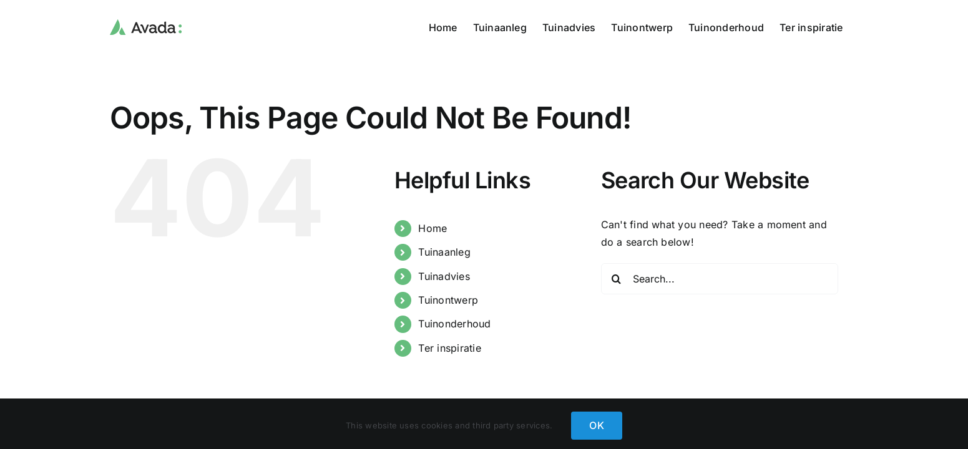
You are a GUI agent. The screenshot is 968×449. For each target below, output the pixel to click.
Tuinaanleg (444, 252)
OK (596, 425)
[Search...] (719, 278)
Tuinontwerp (448, 300)
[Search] (616, 278)
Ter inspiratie (449, 348)
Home (432, 228)
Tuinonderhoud (454, 323)
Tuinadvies (443, 276)
